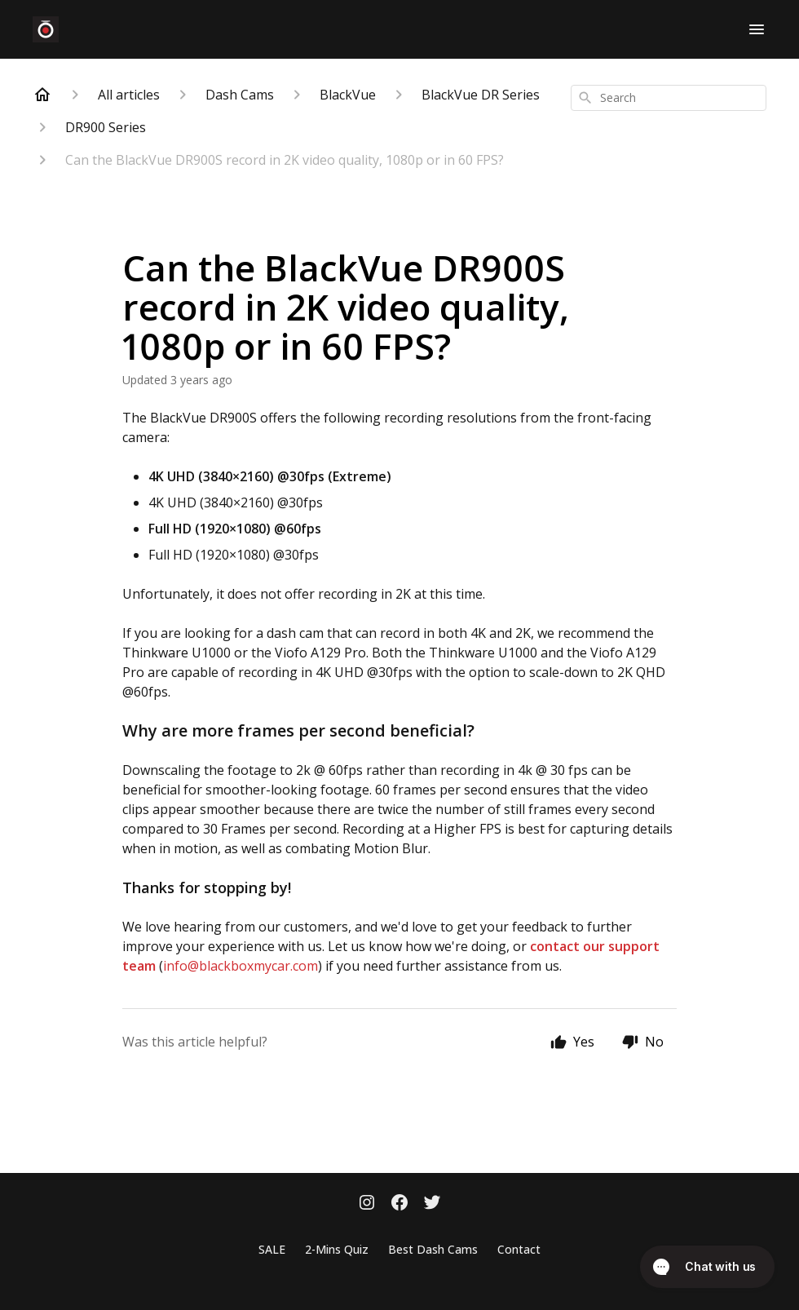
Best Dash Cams (433, 1249)
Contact (519, 1249)
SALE (271, 1249)
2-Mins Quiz (337, 1249)
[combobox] (668, 98)
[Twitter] (432, 1204)
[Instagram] (367, 1204)
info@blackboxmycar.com (240, 966)
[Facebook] (399, 1204)
